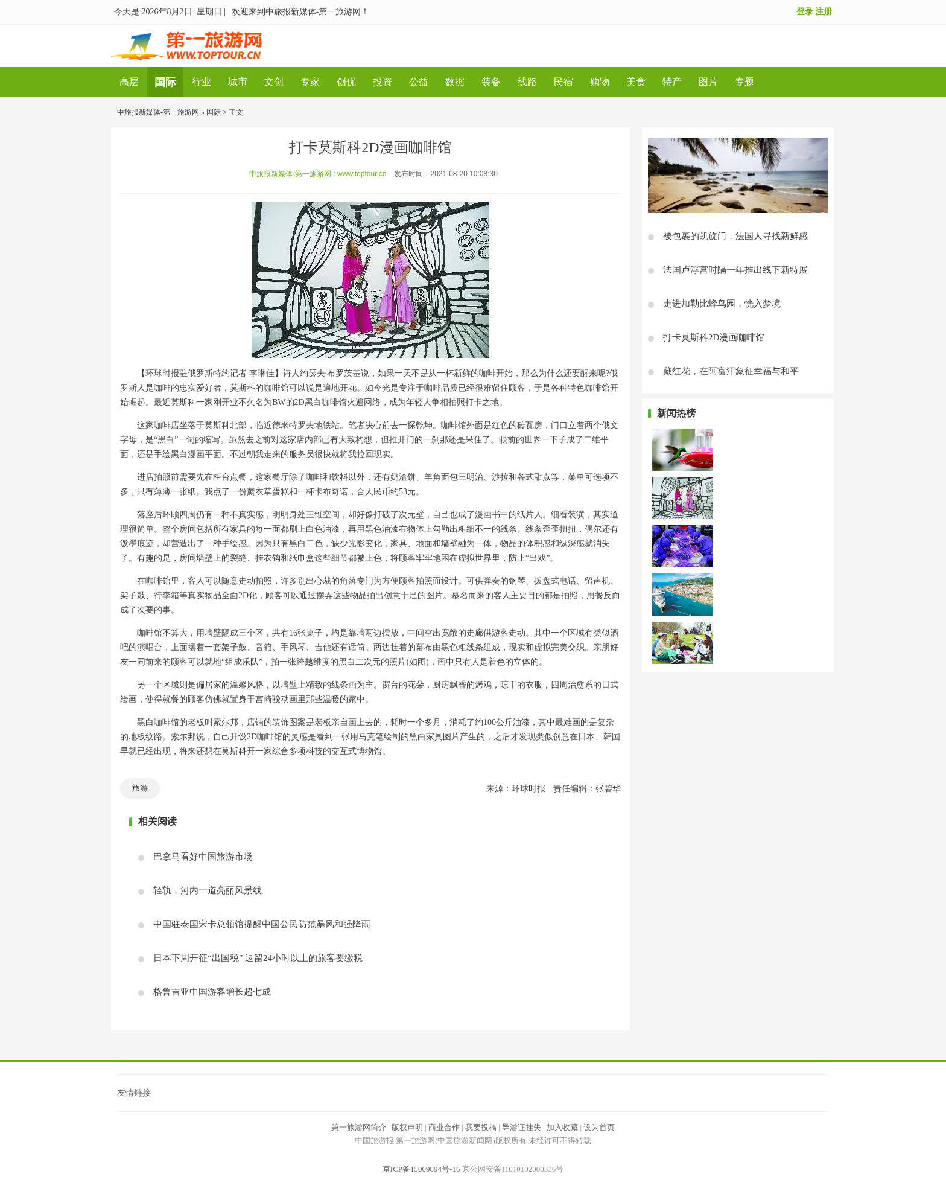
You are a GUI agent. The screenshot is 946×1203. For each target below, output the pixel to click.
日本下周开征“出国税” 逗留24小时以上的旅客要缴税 (258, 958)
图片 (708, 82)
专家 (310, 82)
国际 (165, 82)
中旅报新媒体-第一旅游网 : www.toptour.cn (317, 174)
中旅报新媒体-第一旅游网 (158, 112)
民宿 (563, 82)
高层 (129, 82)
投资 (382, 82)
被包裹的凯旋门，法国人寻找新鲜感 (735, 236)
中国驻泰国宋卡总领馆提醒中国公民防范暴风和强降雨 (261, 924)
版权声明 (407, 1127)
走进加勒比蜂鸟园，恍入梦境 (722, 303)
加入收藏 (562, 1127)
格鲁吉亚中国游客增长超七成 (212, 992)
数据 (455, 82)
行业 (201, 82)
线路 (527, 82)
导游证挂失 (521, 1127)
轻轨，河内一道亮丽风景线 (207, 890)
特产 (672, 82)
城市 (237, 82)
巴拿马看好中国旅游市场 (203, 856)
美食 (636, 82)
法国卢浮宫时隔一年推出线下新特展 (735, 270)
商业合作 (444, 1127)
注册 (823, 11)
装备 (491, 82)
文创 (274, 82)
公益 (418, 82)
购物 (599, 82)
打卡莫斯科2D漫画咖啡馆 (713, 337)
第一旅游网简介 (358, 1127)
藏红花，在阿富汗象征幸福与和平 (731, 371)
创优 (346, 82)
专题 (744, 82)
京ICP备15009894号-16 (421, 1168)
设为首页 (599, 1127)
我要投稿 (481, 1127)
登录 (804, 11)
